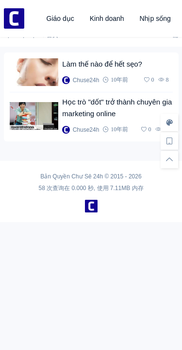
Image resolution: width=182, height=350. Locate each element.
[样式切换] (169, 122)
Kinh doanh (107, 18)
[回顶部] (169, 159)
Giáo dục (60, 18)
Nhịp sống (155, 18)
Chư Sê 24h (87, 176)
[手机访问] (169, 141)
